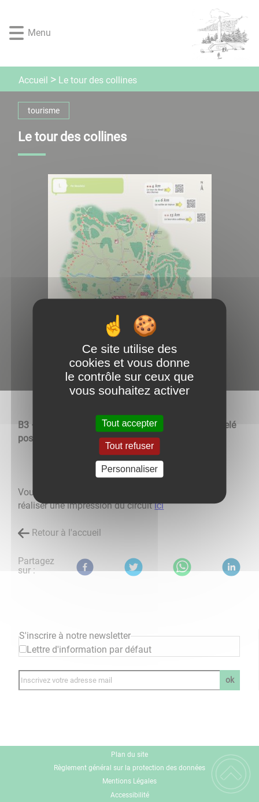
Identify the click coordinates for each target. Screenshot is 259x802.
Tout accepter (129, 423)
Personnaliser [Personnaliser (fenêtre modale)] (129, 469)
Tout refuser (129, 446)
